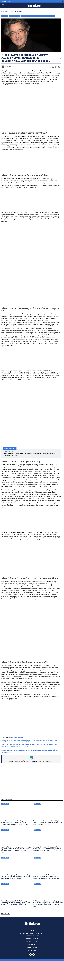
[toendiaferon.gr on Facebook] (60, 1)
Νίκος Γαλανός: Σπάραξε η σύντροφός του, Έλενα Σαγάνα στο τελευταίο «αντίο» (30, 741)
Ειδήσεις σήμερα (17, 737)
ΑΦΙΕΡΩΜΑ (5, 15)
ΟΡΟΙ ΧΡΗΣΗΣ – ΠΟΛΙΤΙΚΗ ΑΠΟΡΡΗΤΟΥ (32, 933)
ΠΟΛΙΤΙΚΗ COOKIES (32, 939)
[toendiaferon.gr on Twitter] (62, 1)
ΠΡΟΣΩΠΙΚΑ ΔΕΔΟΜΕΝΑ (32, 936)
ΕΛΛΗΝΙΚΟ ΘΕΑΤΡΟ (26, 15)
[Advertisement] (31, 162)
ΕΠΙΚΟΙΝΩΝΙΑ (32, 944)
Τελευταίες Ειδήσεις (6, 1)
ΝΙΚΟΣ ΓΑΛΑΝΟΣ (51, 15)
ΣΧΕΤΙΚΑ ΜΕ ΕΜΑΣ (32, 942)
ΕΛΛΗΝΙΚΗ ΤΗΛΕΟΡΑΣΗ (14, 15)
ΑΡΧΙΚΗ (32, 930)
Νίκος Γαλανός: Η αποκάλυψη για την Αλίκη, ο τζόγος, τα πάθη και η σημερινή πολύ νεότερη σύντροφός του (29, 454)
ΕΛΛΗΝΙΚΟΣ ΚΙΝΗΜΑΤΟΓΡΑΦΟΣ (39, 15)
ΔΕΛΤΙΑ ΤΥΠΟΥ (32, 950)
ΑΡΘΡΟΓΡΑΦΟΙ (32, 947)
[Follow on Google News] (31, 759)
